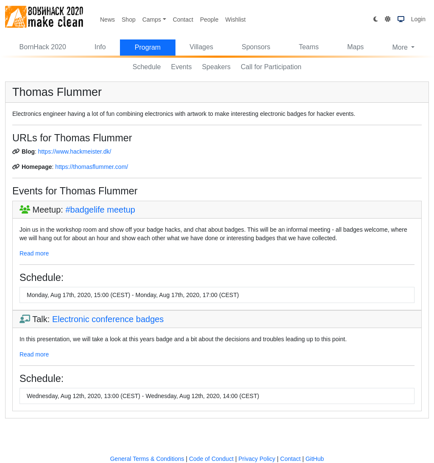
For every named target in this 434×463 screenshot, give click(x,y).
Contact (183, 19)
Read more (34, 253)
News (107, 19)
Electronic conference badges (108, 319)
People (209, 19)
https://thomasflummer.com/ (91, 166)
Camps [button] (151, 19)
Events (181, 66)
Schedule (147, 66)
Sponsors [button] (256, 47)
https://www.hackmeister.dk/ (74, 151)
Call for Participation (271, 66)
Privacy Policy (256, 458)
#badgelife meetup (100, 209)
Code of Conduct (211, 458)
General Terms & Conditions (147, 458)
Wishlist (235, 19)
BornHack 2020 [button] (42, 47)
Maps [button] (355, 47)
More (400, 47)
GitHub (315, 458)
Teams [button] (309, 47)
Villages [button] (201, 47)
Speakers (216, 66)
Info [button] (100, 47)
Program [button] (148, 47)
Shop (129, 19)
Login (418, 19)
